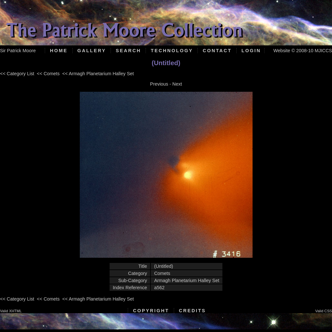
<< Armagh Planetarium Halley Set (98, 73)
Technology (172, 50)
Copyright (151, 310)
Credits (192, 310)
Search (128, 50)
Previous (159, 84)
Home (59, 50)
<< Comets (48, 73)
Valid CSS (323, 311)
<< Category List (17, 73)
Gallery (91, 50)
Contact (217, 50)
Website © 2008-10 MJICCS (302, 50)
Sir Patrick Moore (18, 50)
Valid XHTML (11, 311)
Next (177, 84)
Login (251, 50)
